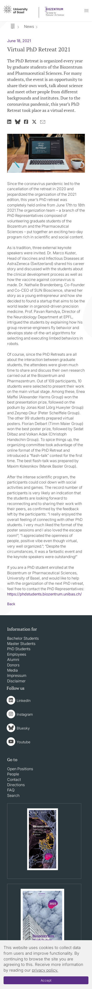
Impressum (16, 675)
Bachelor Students (23, 638)
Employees (16, 654)
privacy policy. (45, 970)
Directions (16, 784)
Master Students (21, 643)
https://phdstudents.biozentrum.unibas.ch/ (44, 594)
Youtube (23, 742)
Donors (13, 665)
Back (11, 604)
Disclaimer (16, 681)
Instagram (25, 714)
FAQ (11, 790)
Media (12, 670)
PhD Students (18, 648)
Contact (14, 779)
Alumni (13, 659)
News (29, 26)
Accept (46, 980)
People (13, 774)
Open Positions (20, 768)
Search (13, 795)
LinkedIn (24, 700)
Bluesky (23, 728)
